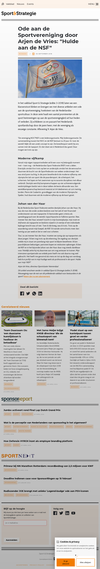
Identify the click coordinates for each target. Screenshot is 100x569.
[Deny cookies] (85, 562)
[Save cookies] (66, 562)
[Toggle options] (75, 555)
